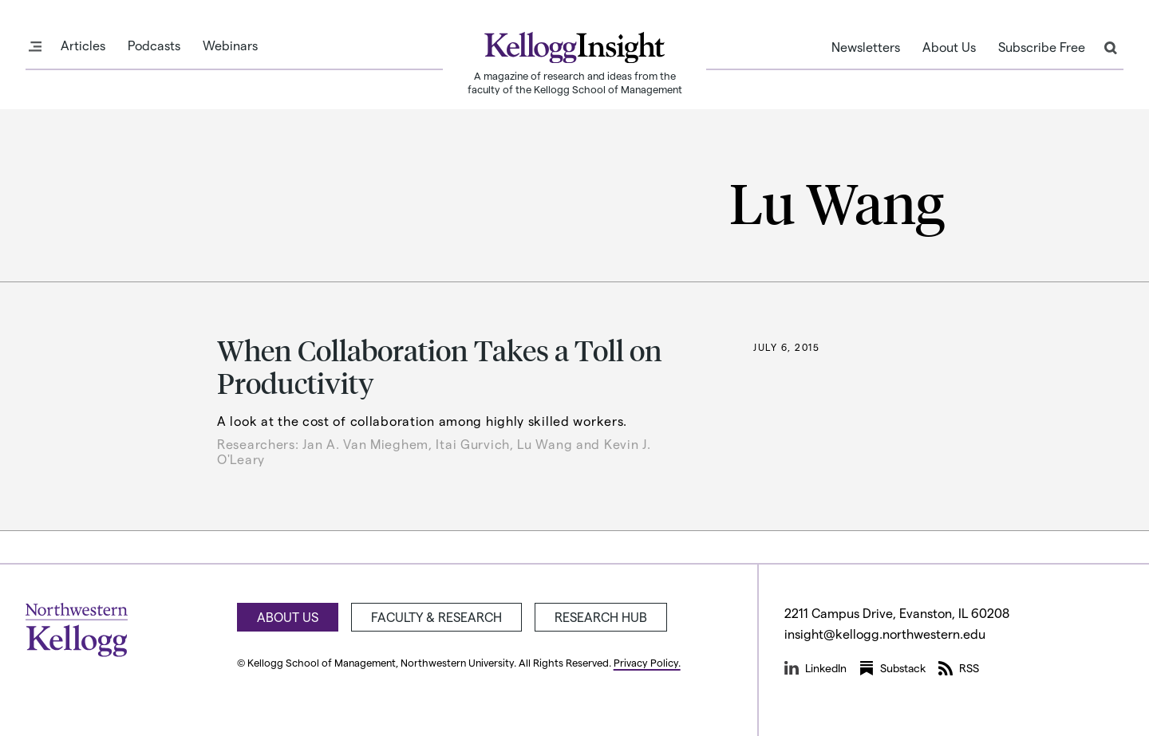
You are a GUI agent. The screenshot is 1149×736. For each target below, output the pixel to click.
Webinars (230, 45)
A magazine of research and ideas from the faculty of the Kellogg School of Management (575, 82)
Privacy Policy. (647, 662)
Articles (83, 45)
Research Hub (601, 616)
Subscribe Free (1041, 47)
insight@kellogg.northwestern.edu (884, 633)
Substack (892, 668)
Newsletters (865, 47)
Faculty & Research (436, 616)
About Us (949, 47)
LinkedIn (815, 668)
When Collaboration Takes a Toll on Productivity (439, 366)
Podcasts (154, 45)
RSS (958, 668)
